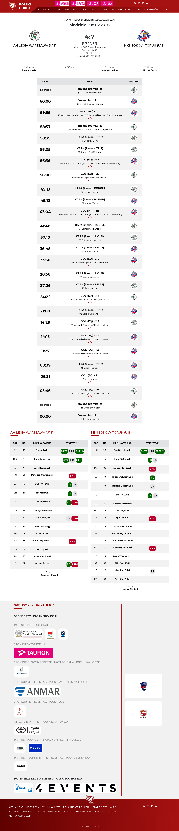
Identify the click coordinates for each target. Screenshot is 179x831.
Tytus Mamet (122, 517)
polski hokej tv (121, 9)
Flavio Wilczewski (122, 526)
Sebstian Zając (122, 579)
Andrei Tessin (42, 563)
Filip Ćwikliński (122, 563)
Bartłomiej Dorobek (122, 533)
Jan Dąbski (42, 549)
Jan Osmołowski (122, 450)
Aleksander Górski (122, 468)
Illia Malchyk (42, 493)
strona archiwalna (20, 811)
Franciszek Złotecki (122, 540)
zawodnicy (79, 9)
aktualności (44, 9)
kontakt (100, 811)
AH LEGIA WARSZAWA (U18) (34, 45)
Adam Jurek (42, 533)
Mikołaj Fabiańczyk (42, 510)
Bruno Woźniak (42, 484)
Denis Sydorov (42, 502)
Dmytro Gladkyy (42, 526)
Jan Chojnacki (122, 510)
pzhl (137, 9)
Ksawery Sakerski (122, 547)
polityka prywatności (48, 811)
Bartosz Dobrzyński (122, 486)
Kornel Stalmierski (122, 504)
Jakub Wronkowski (122, 556)
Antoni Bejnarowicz (42, 540)
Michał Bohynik (42, 517)
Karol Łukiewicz (42, 459)
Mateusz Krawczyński (42, 475)
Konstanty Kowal (42, 556)
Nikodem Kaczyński (122, 477)
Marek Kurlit (122, 495)
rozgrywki (62, 9)
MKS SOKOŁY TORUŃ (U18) (144, 45)
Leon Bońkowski (42, 468)
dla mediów (151, 9)
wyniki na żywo (99, 9)
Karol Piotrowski (122, 459)
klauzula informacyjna (78, 811)
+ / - (90, 118)
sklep (165, 9)
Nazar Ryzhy (42, 450)
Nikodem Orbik (122, 570)
